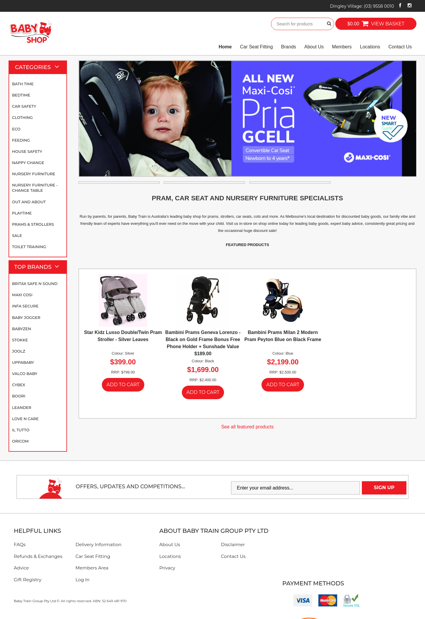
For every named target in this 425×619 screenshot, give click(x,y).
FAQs (20, 544)
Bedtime (21, 95)
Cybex (18, 384)
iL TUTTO (21, 430)
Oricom (20, 441)
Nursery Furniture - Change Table (35, 188)
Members (342, 46)
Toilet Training (29, 246)
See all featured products (247, 426)
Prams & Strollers (33, 224)
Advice (21, 568)
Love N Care (25, 418)
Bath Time (23, 83)
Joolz (18, 351)
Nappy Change (28, 162)
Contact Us (400, 46)
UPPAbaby (23, 362)
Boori (18, 396)
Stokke (20, 340)
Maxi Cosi (22, 294)
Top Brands (39, 267)
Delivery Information (99, 544)
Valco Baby (24, 373)
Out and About (29, 201)
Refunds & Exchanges (38, 556)
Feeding (21, 140)
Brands (288, 46)
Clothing (22, 117)
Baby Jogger (26, 317)
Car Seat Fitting (256, 46)
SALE (17, 235)
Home (225, 46)
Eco (16, 129)
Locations (370, 46)
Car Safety (24, 106)
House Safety (27, 151)
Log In (83, 579)
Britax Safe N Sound (35, 283)
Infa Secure (25, 306)
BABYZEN (21, 328)
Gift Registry (28, 579)
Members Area (92, 568)
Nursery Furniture (33, 173)
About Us (314, 46)
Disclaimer (233, 544)
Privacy (167, 568)
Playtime (22, 213)
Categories (39, 67)
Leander (21, 407)
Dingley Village (362, 6)
